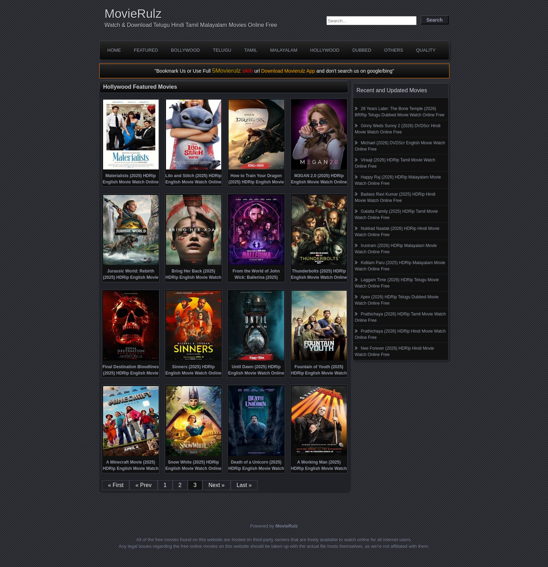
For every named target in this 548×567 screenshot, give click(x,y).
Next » (216, 485)
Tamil (250, 50)
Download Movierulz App (288, 71)
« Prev (143, 485)
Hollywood (325, 50)
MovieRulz (132, 13)
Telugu (222, 50)
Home (114, 50)
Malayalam (283, 50)
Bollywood (185, 50)
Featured (146, 50)
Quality (425, 50)
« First (115, 485)
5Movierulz (232, 70)
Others (393, 50)
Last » (244, 485)
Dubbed (361, 50)
